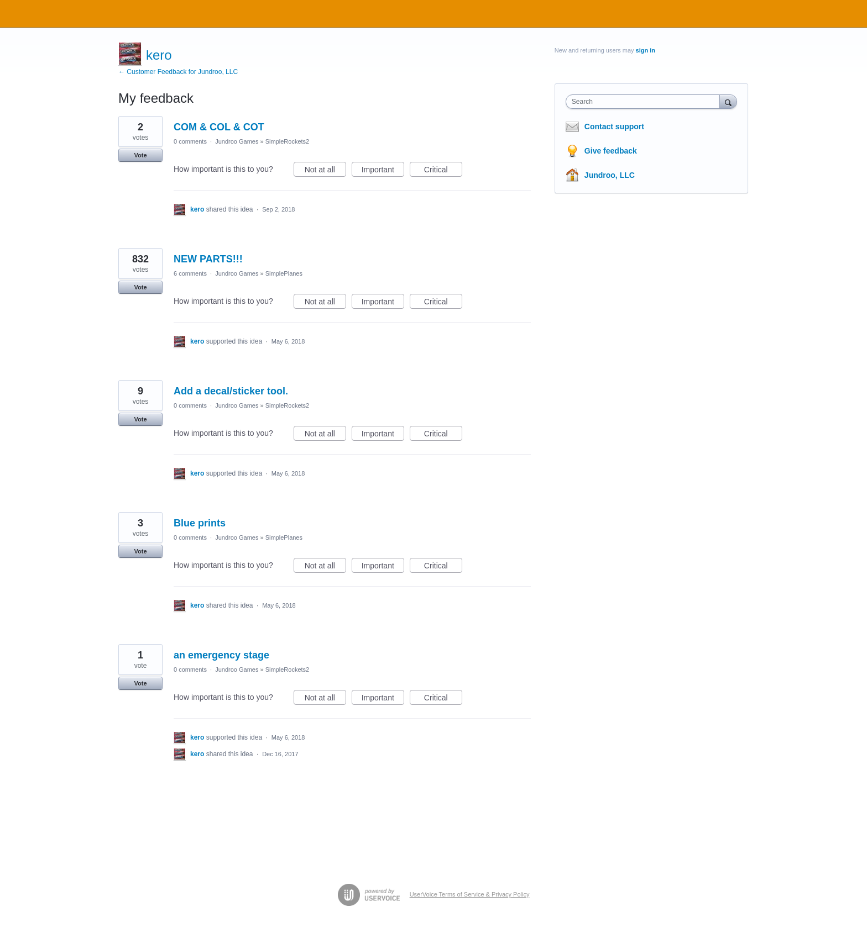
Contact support (614, 126)
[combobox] (645, 102)
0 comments (190, 141)
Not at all (325, 171)
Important (383, 171)
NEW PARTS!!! (208, 259)
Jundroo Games (236, 141)
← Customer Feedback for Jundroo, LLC (178, 72)
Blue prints (200, 523)
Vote (140, 155)
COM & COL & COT (219, 127)
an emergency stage (221, 655)
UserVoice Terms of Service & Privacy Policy (470, 894)
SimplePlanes (283, 273)
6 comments (190, 273)
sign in (645, 50)
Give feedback (610, 150)
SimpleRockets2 (287, 141)
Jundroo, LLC (609, 175)
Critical (443, 171)
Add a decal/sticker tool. (231, 391)
